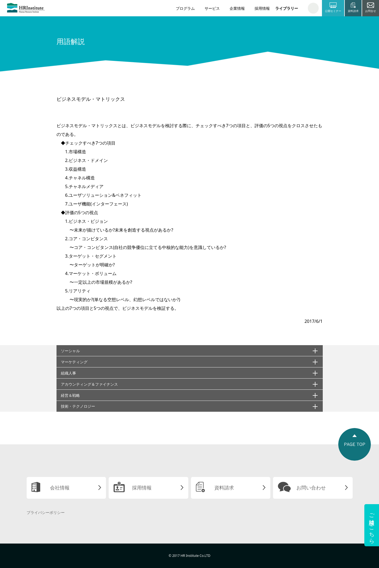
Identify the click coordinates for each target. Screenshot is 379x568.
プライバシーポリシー (46, 512)
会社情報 (60, 487)
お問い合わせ (311, 487)
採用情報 (262, 8)
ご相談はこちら (371, 525)
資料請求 (224, 487)
